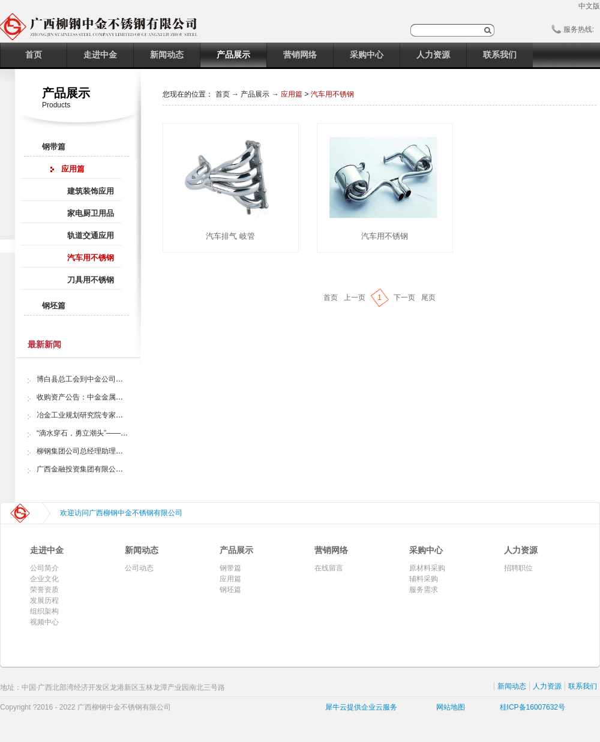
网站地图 (448, 707)
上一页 (354, 297)
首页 (33, 54)
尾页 (428, 297)
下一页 (404, 297)
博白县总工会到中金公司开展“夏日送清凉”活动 (111, 379)
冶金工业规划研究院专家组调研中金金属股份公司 (116, 415)
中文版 (589, 6)
